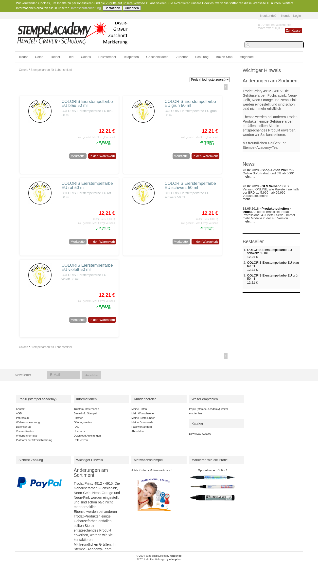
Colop (39, 57)
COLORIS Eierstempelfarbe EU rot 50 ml (87, 185)
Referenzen (81, 440)
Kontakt (20, 408)
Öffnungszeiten (83, 422)
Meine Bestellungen (143, 417)
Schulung (202, 57)
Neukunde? (268, 16)
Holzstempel (107, 57)
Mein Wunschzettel (142, 413)
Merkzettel (78, 156)
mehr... (247, 176)
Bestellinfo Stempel (85, 413)
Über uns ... (81, 431)
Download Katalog (200, 433)
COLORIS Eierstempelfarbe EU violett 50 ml (87, 267)
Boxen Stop (224, 57)
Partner (78, 417)
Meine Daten (139, 408)
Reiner (55, 57)
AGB (19, 413)
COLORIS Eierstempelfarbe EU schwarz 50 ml (190, 185)
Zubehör (182, 57)
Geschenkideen (157, 57)
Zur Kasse (293, 30)
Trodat (23, 57)
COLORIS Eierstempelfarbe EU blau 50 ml (87, 103)
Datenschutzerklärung (85, 8)
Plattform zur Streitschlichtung (34, 440)
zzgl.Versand (107, 137)
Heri (70, 57)
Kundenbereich (145, 399)
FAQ (76, 426)
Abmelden (137, 431)
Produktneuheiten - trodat (267, 210)
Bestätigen (112, 8)
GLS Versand (272, 186)
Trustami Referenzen (86, 408)
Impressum (23, 417)
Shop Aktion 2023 (275, 170)
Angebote (247, 57)
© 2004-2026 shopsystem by (159, 555)
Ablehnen (132, 8)
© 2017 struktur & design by (159, 559)
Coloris (86, 57)
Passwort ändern (141, 426)
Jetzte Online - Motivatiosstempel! (151, 470)
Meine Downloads (142, 422)
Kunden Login (291, 16)
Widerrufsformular (27, 435)
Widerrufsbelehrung (28, 422)
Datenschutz (23, 426)
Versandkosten (25, 431)
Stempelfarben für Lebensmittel (51, 70)
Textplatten (131, 57)
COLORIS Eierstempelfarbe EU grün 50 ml (190, 103)
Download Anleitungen (87, 435)
